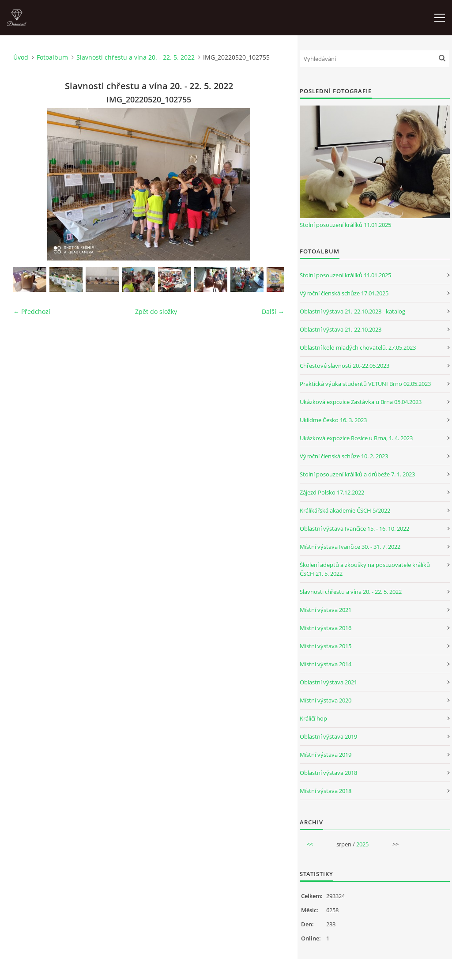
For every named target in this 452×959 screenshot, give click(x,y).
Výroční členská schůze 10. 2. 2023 (344, 456)
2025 (362, 844)
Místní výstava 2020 (325, 700)
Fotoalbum (52, 57)
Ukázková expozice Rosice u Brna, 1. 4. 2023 (356, 438)
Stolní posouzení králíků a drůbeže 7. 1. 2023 (357, 474)
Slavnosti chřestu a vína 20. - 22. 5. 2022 (135, 57)
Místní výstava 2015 (325, 646)
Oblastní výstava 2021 (328, 682)
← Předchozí (31, 311)
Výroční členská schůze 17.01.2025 (344, 293)
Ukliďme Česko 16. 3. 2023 (333, 420)
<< (310, 844)
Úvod (20, 57)
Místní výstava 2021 (325, 610)
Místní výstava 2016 (325, 628)
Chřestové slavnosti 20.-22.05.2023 (344, 366)
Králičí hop (313, 718)
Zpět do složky (156, 311)
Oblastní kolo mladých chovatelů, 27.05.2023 (358, 347)
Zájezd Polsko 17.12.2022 (332, 492)
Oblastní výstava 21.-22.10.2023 (340, 329)
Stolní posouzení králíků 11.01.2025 (345, 225)
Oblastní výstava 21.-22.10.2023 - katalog (352, 311)
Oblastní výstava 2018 (328, 773)
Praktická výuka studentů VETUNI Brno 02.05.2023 (365, 384)
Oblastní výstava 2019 (328, 736)
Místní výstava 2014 (325, 664)
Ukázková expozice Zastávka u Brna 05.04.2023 (361, 402)
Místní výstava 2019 (325, 755)
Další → (273, 311)
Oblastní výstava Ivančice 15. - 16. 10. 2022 (354, 528)
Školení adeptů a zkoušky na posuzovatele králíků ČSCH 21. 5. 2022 (365, 569)
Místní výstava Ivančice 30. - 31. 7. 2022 (350, 547)
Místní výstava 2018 (325, 791)
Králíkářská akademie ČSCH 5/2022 (345, 510)
